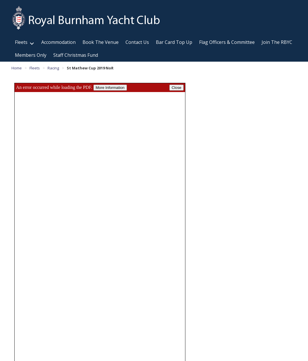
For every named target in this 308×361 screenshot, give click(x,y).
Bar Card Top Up (174, 42)
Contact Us (137, 42)
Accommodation (58, 42)
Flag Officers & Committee (227, 42)
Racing (53, 68)
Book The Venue (101, 42)
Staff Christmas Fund (75, 55)
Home (16, 68)
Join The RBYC (277, 42)
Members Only (30, 55)
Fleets (21, 42)
